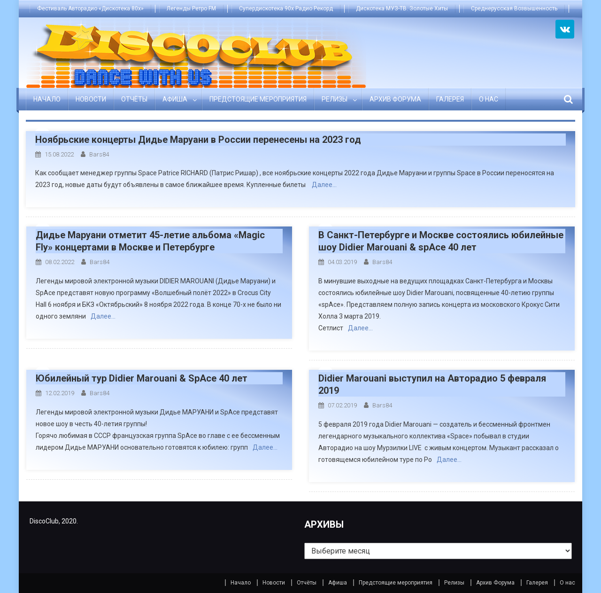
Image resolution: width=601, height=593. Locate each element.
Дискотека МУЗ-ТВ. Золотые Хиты (402, 8)
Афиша (174, 99)
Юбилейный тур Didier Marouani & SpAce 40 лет (141, 378)
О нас (488, 99)
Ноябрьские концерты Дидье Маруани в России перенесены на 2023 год (198, 139)
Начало (47, 99)
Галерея (450, 99)
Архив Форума (395, 99)
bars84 (99, 154)
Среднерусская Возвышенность (514, 8)
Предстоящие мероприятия (258, 99)
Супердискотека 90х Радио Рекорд (286, 8)
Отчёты (134, 99)
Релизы (334, 99)
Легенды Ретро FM (191, 8)
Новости (91, 99)
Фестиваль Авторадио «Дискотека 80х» (90, 8)
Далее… (324, 184)
